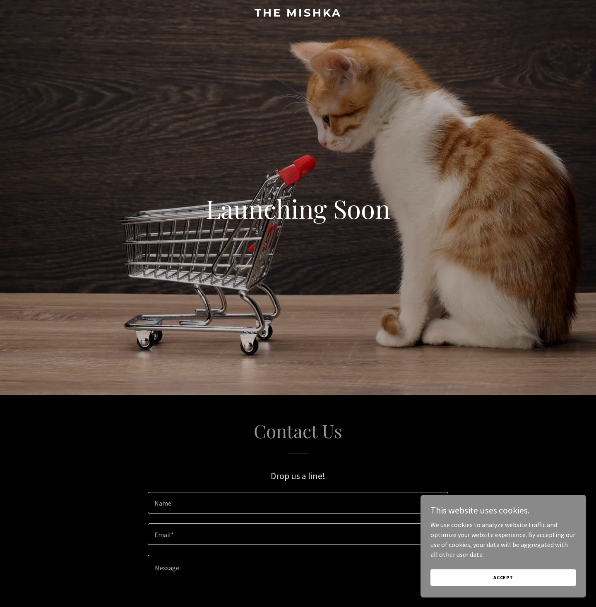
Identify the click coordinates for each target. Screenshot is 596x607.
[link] (298, 14)
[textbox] (298, 502)
